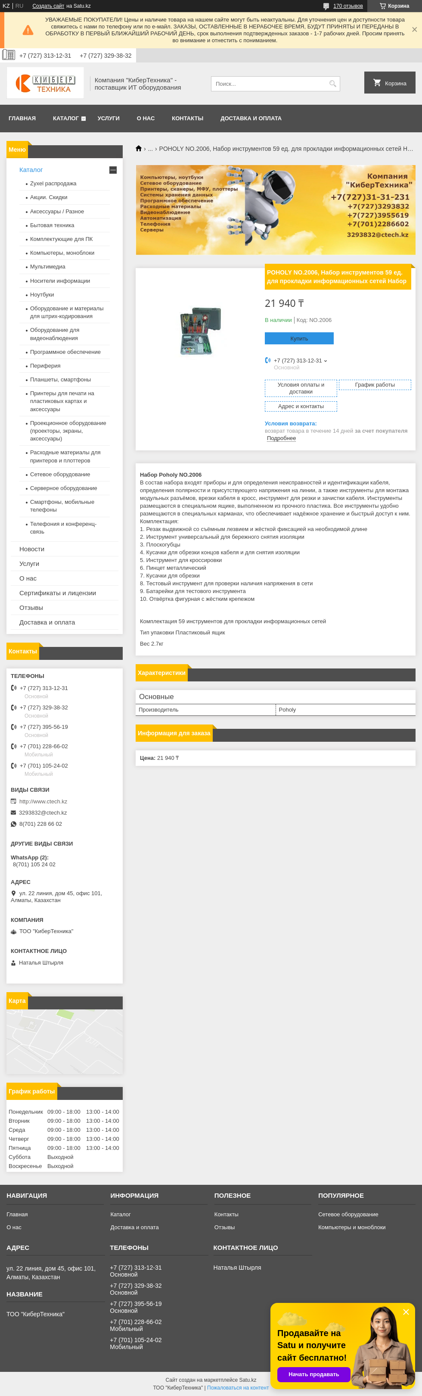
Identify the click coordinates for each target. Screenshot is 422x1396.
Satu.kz (247, 1380)
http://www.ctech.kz (43, 801)
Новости (31, 549)
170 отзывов (348, 6)
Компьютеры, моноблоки (62, 253)
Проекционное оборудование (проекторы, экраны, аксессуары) (68, 431)
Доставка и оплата (251, 118)
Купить (299, 338)
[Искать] (332, 83)
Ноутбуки (42, 294)
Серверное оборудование (63, 488)
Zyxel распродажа (53, 183)
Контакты (187, 118)
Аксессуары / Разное (57, 211)
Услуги (109, 118)
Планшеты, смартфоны (60, 379)
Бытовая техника (52, 225)
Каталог (66, 118)
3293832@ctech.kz (43, 812)
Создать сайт (48, 6)
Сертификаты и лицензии (57, 593)
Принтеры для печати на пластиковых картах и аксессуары (62, 401)
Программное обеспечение (65, 352)
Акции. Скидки (48, 197)
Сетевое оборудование (60, 474)
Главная (22, 118)
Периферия (45, 365)
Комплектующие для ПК (61, 239)
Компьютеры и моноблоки (351, 1227)
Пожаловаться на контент (238, 1388)
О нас (146, 118)
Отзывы (31, 607)
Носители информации (60, 281)
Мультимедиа (47, 266)
